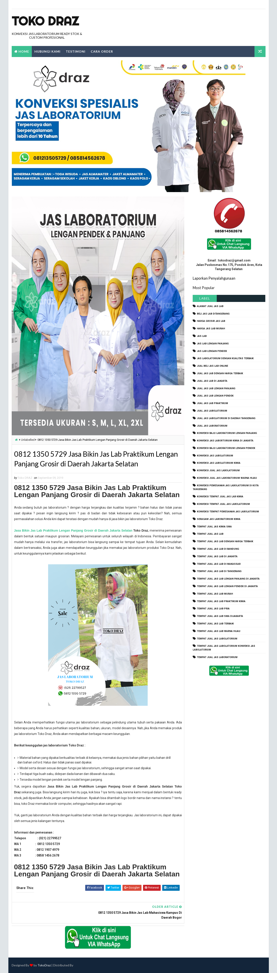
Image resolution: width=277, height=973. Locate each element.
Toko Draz (45, 21)
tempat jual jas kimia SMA (214, 526)
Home (24, 51)
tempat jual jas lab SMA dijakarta (220, 616)
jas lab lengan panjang (213, 343)
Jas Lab (202, 336)
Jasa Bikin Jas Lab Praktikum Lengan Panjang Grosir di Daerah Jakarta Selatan (73, 530)
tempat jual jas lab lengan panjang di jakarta (228, 578)
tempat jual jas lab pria (213, 608)
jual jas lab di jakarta (212, 381)
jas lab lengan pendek (212, 351)
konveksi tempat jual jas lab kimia (220, 496)
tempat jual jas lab (210, 533)
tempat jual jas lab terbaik (215, 623)
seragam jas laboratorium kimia (218, 519)
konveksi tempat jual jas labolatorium (223, 504)
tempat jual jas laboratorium (217, 657)
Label (204, 298)
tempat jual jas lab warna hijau (218, 631)
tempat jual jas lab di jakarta (217, 556)
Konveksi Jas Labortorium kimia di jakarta (225, 440)
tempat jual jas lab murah (215, 593)
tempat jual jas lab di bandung (218, 549)
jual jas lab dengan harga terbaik (220, 373)
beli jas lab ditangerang (213, 313)
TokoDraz (44, 965)
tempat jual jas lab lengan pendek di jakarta (227, 586)
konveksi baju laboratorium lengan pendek (226, 448)
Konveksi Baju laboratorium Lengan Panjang (227, 433)
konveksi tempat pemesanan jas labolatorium (228, 511)
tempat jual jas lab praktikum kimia (221, 601)
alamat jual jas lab (210, 306)
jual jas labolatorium (212, 410)
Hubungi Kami (47, 51)
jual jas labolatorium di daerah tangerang (226, 418)
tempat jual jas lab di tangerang (219, 571)
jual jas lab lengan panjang (216, 388)
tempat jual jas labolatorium (217, 638)
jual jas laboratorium (212, 425)
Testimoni (75, 51)
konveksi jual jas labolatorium (218, 470)
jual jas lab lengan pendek (215, 395)
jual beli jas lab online (212, 365)
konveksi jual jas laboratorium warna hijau (227, 478)
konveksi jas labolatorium (215, 455)
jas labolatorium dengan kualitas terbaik (225, 358)
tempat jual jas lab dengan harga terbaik (225, 541)
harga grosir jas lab (211, 321)
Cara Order (102, 51)
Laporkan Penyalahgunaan (214, 278)
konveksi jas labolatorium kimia (218, 463)
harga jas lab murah (211, 328)
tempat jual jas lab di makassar (219, 564)
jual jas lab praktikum (212, 403)
